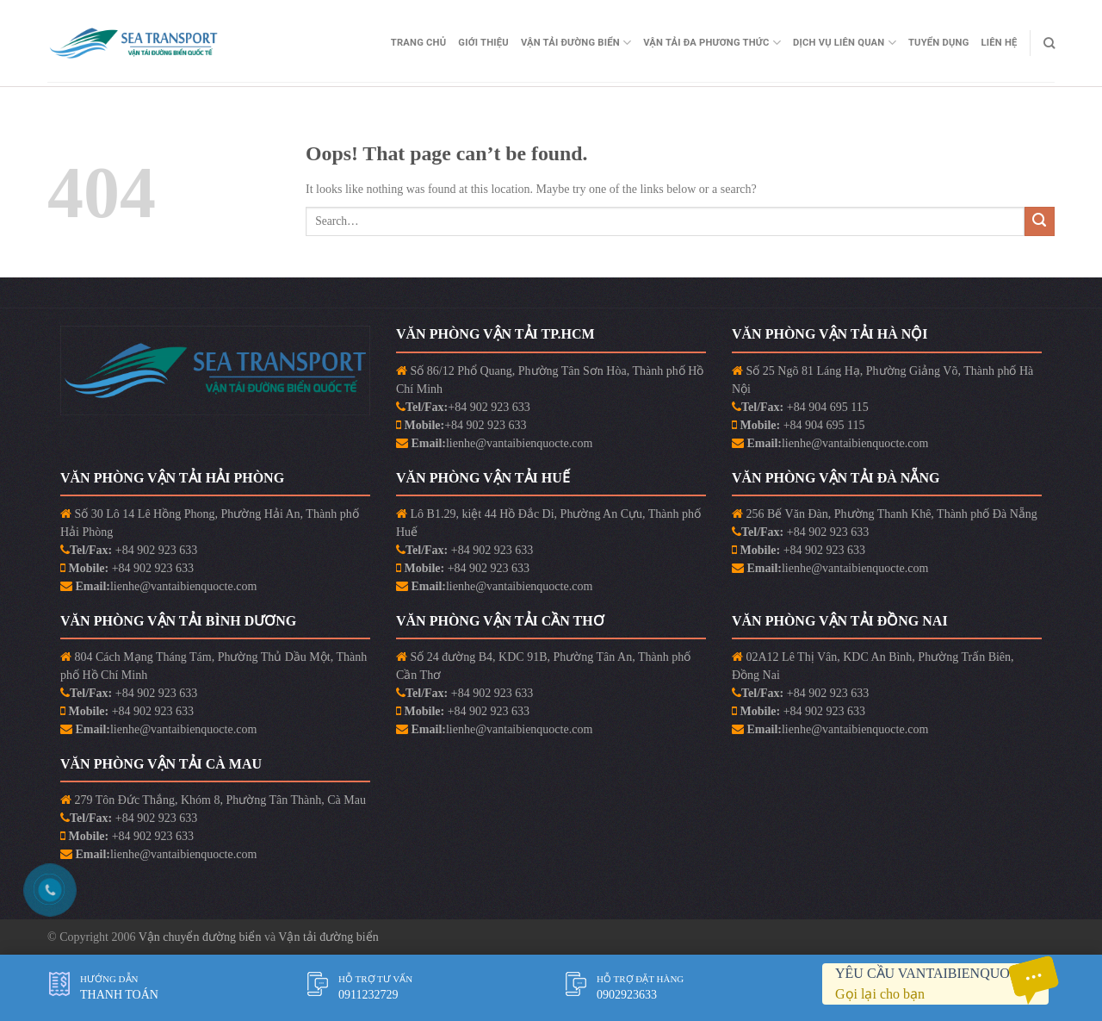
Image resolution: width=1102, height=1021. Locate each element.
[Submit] (1040, 222)
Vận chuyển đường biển (201, 937)
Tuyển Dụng (938, 42)
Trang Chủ (419, 42)
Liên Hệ (999, 42)
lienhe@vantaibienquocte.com (519, 443)
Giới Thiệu (483, 42)
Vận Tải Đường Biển (576, 42)
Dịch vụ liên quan (844, 42)
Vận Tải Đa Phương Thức (712, 42)
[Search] (1049, 43)
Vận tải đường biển (328, 937)
